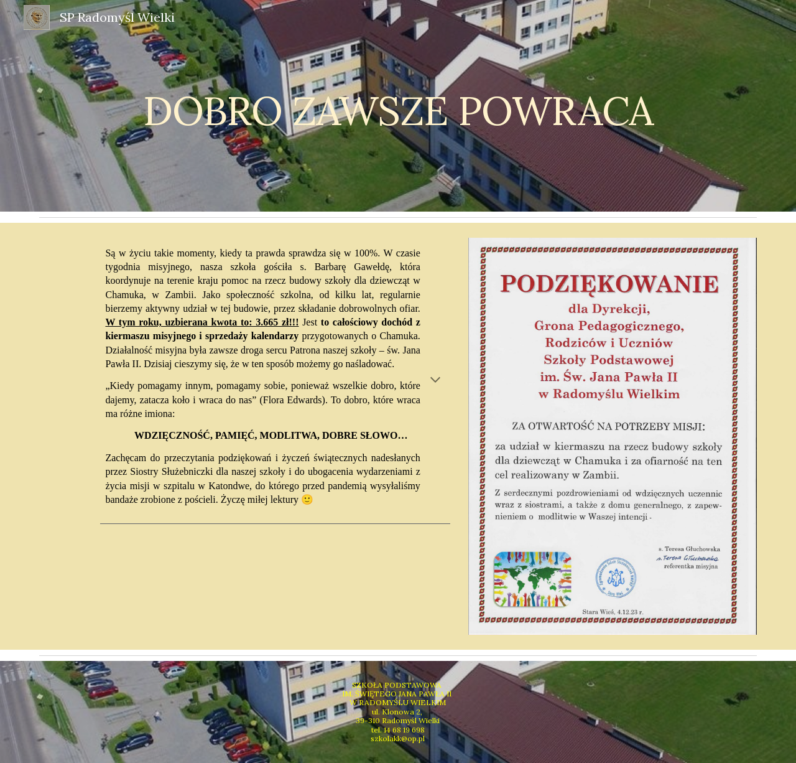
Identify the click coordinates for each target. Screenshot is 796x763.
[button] (435, 381)
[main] (398, 105)
